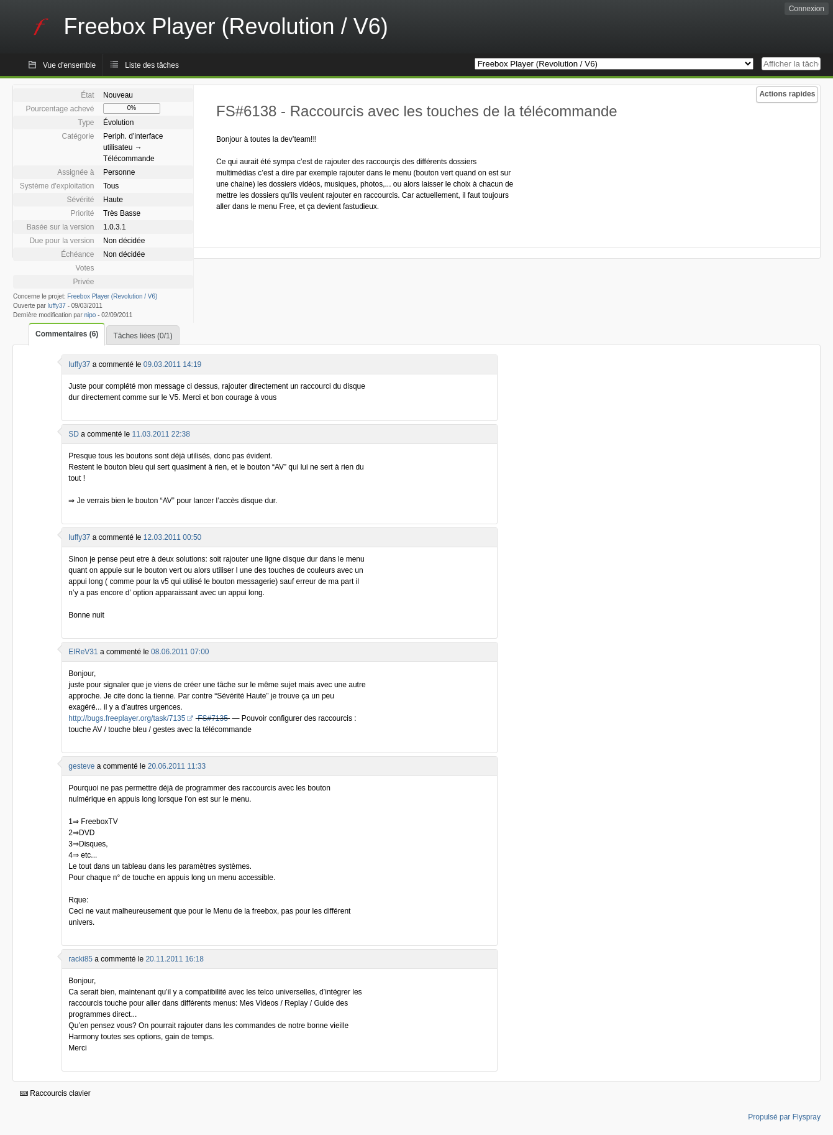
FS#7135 (213, 718)
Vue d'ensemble (69, 65)
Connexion (806, 8)
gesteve (81, 766)
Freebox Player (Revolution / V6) (112, 296)
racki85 (80, 959)
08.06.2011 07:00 (180, 651)
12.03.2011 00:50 (172, 537)
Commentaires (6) (66, 334)
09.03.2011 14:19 (172, 364)
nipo (90, 315)
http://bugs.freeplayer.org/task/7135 (126, 718)
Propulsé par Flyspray (784, 1117)
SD (73, 434)
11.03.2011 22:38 (160, 434)
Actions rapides (787, 94)
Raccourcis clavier (55, 1093)
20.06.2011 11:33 (177, 766)
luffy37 (57, 305)
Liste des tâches (152, 65)
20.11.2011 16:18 (174, 959)
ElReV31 (83, 651)
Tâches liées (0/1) (142, 335)
